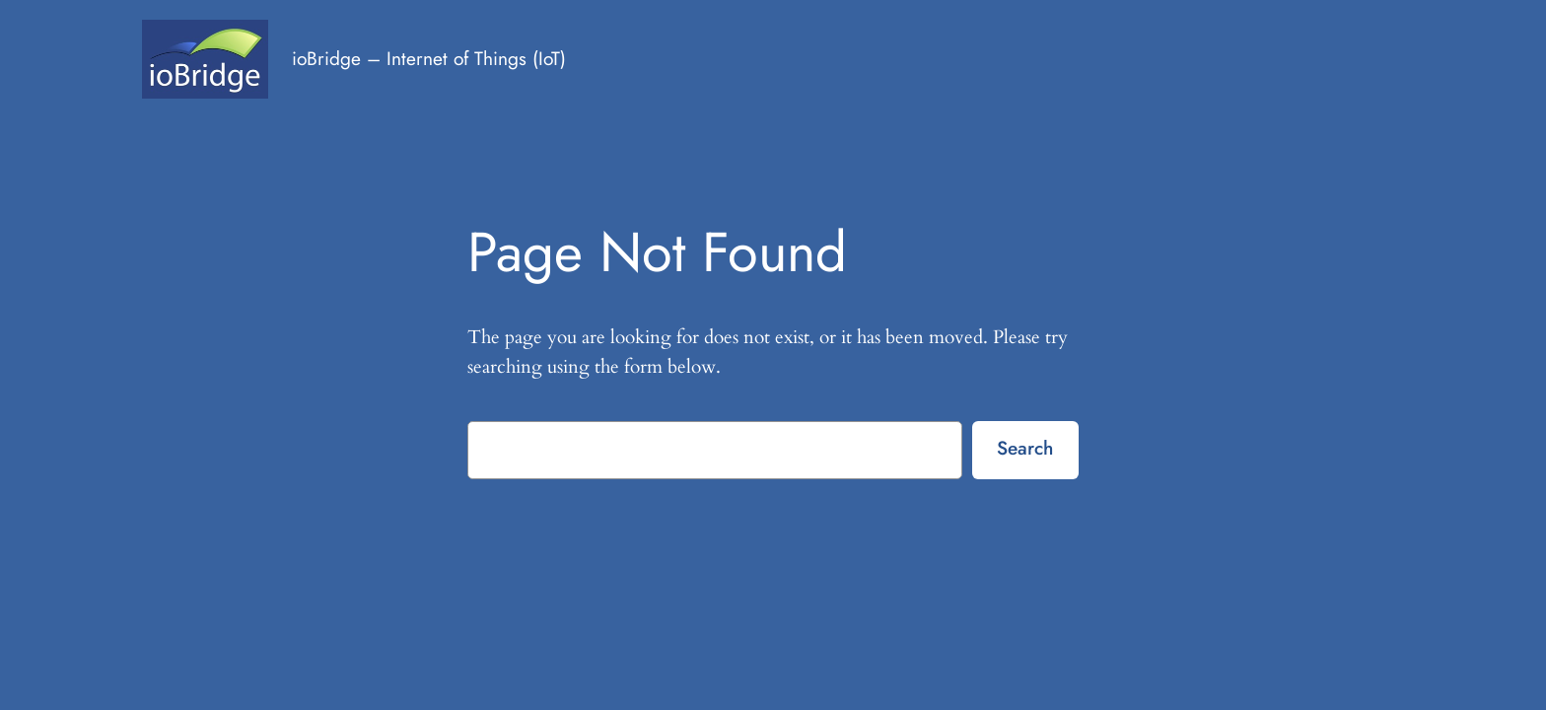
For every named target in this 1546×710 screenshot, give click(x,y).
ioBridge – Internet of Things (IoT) (429, 58)
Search (1025, 448)
